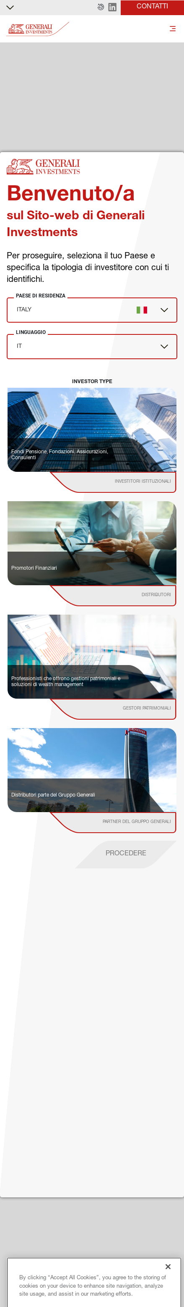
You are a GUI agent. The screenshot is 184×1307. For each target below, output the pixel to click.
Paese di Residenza (40, 296)
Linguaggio (31, 332)
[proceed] (126, 854)
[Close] (168, 1297)
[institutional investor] (125, 482)
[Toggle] (173, 29)
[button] (100, 7)
